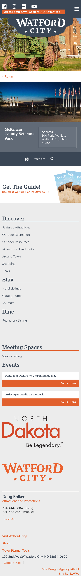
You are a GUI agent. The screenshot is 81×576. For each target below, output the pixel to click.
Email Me (8, 519)
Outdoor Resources (15, 242)
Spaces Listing (12, 356)
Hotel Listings (11, 288)
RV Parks (8, 303)
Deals (6, 271)
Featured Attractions (16, 227)
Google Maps (13, 563)
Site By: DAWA (69, 574)
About (6, 543)
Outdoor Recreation (16, 234)
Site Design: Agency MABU (60, 569)
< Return (8, 76)
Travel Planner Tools (16, 550)
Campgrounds (12, 296)
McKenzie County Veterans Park (19, 134)
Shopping (9, 263)
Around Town (11, 256)
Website (39, 159)
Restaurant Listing (14, 320)
